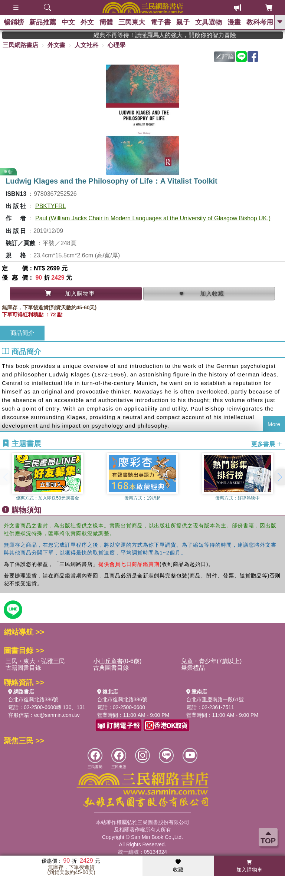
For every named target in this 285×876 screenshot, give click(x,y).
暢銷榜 (14, 22)
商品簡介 (22, 333)
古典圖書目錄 (111, 668)
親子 (183, 22)
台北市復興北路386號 (33, 699)
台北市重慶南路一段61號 (215, 699)
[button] (279, 477)
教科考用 (259, 22)
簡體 (106, 22)
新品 (42, 22)
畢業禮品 (193, 668)
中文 (68, 22)
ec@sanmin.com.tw (56, 715)
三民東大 (131, 22)
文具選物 (208, 22)
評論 (225, 56)
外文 (87, 22)
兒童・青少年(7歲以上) (211, 661)
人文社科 (86, 45)
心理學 (116, 45)
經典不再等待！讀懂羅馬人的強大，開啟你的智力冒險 (178, 35)
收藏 (178, 866)
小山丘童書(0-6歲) (117, 661)
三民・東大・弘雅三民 (35, 661)
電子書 (161, 22)
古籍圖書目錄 (23, 668)
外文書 (56, 45)
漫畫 (234, 22)
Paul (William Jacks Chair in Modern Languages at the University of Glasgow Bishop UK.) (153, 218)
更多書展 (266, 444)
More (274, 424)
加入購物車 (249, 866)
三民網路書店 (20, 45)
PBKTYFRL (50, 206)
